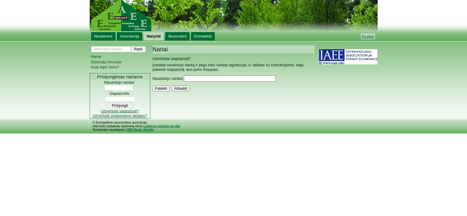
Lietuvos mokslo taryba (161, 126)
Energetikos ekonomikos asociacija (234, 15)
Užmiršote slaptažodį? (120, 111)
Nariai (96, 56)
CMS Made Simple (140, 129)
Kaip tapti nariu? (105, 67)
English (368, 36)
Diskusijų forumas (106, 62)
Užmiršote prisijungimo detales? (119, 115)
